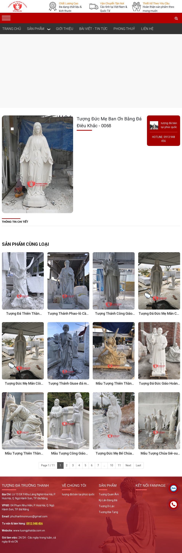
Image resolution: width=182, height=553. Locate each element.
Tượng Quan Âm (109, 494)
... (104, 465)
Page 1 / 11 (48, 465)
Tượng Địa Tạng (108, 512)
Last (138, 465)
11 (119, 465)
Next (128, 465)
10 (111, 465)
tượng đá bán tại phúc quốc (78, 494)
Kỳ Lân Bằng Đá (108, 500)
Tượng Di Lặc (106, 506)
